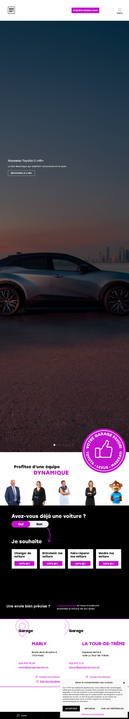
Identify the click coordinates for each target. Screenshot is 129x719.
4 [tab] (63, 445)
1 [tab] (54, 445)
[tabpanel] (64, 265)
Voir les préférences (112, 708)
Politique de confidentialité (92, 714)
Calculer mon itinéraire (49, 679)
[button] (124, 682)
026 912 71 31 (76, 665)
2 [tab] (57, 445)
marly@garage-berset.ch (33, 669)
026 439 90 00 (27, 665)
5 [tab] (66, 445)
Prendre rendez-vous (85, 10)
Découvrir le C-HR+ (21, 173)
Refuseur (90, 708)
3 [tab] (60, 445)
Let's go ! (24, 563)
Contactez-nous (66, 605)
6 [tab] (69, 445)
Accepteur (71, 708)
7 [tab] (72, 445)
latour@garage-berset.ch (84, 669)
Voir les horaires (50, 683)
